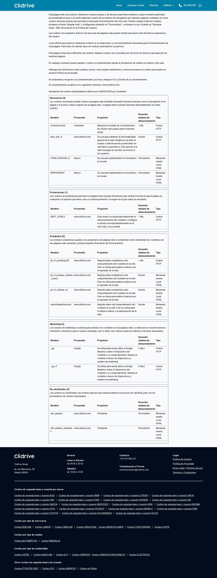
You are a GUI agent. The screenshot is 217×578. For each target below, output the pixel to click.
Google (77, 348)
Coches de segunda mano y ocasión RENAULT (130, 508)
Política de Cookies (87, 28)
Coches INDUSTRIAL (87, 527)
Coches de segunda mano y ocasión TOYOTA (36, 513)
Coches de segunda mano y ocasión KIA (171, 500)
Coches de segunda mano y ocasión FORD (78, 500)
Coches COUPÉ (161, 527)
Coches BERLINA (22, 527)
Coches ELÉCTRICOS (139, 554)
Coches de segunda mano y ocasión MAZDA (35, 504)
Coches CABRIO (43, 527)
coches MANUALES (50, 541)
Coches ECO (48, 568)
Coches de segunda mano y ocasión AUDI (34, 495)
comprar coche (135, 5)
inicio (119, 5)
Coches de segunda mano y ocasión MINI (132, 504)
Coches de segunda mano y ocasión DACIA (173, 495)
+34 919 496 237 (128, 458)
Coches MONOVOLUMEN (111, 527)
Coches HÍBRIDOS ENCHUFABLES (108, 554)
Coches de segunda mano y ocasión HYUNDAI (125, 500)
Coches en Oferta (88, 568)
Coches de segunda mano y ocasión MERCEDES (84, 504)
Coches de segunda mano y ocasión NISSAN (178, 504)
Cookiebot (121, 91)
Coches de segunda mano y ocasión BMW (79, 495)
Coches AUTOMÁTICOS (25, 541)
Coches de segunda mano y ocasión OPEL (34, 508)
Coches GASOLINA (43, 554)
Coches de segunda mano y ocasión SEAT (177, 508)
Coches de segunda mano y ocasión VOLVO (137, 513)
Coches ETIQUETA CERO (26, 568)
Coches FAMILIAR (64, 527)
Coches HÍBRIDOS (81, 554)
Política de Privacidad (183, 463)
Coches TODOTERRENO (138, 527)
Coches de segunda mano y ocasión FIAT (34, 500)
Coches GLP (62, 554)
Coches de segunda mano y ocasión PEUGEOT (81, 508)
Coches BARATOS (67, 568)
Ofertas (154, 5)
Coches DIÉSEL (22, 554)
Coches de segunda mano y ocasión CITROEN (126, 495)
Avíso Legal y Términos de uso (188, 468)
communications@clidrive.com (134, 469)
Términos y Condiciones (184, 472)
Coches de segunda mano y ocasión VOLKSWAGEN (87, 513)
